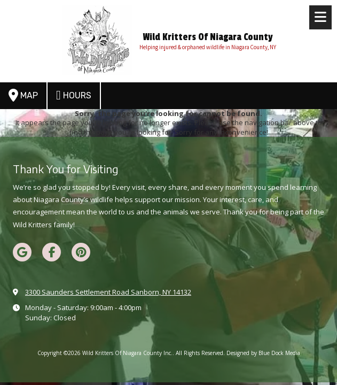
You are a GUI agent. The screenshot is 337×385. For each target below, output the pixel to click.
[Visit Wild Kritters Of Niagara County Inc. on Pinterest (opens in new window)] (81, 252)
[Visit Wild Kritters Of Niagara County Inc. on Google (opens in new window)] (22, 252)
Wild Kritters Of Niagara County (208, 37)
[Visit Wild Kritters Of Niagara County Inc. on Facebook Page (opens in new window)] (51, 252)
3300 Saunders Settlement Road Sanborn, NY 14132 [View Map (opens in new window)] (108, 292)
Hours (73, 95)
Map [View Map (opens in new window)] (23, 95)
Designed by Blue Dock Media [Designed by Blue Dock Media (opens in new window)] (263, 353)
